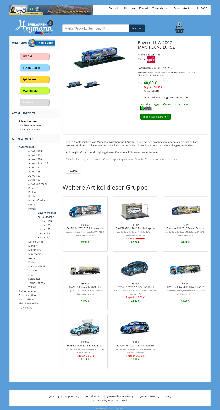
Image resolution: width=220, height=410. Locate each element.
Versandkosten (160, 8)
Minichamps (35, 254)
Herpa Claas (45, 237)
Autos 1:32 (34, 167)
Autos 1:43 (34, 171)
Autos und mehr (37, 184)
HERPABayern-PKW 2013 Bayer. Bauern (135, 347)
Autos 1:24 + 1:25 (38, 163)
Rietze (31, 262)
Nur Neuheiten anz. (30, 125)
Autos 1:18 (34, 155)
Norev (31, 258)
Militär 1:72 (34, 249)
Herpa (32, 208)
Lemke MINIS (35, 241)
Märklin (32, 245)
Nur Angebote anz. (30, 129)
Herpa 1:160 (45, 221)
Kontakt (143, 8)
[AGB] (168, 396)
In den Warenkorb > (155, 116)
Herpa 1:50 (44, 225)
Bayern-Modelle (47, 212)
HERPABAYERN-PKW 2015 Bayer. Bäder (85, 347)
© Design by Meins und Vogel (110, 400)
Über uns (129, 8)
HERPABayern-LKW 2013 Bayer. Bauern (185, 230)
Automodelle (26, 146)
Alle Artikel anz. (28, 121)
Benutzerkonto (182, 8)
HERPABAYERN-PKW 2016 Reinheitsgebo (135, 230)
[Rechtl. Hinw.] (93, 396)
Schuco (32, 270)
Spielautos (34, 278)
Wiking (32, 287)
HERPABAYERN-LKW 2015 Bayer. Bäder (185, 288)
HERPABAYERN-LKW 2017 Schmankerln (85, 230)
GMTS (31, 204)
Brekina (32, 192)
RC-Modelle (25, 307)
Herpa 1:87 (44, 229)
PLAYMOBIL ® (31, 68)
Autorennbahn (27, 291)
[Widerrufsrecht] (149, 396)
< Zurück (73, 170)
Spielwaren (30, 79)
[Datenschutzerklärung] (120, 396)
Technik (28, 102)
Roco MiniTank (36, 266)
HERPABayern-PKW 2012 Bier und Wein (135, 288)
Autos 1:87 (34, 179)
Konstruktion (26, 299)
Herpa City (44, 233)
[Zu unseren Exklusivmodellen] (51, 9)
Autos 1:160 (35, 151)
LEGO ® (27, 56)
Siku (30, 274)
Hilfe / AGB (201, 8)
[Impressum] (71, 396)
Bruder (32, 196)
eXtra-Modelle (46, 216)
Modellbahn (30, 91)
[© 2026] (54, 396)
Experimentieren (28, 295)
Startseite (114, 8)
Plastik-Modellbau (29, 303)
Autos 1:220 (35, 159)
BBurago (33, 188)
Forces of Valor (36, 200)
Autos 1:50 (34, 175)
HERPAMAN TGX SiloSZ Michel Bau (85, 288)
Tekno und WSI (37, 282)
